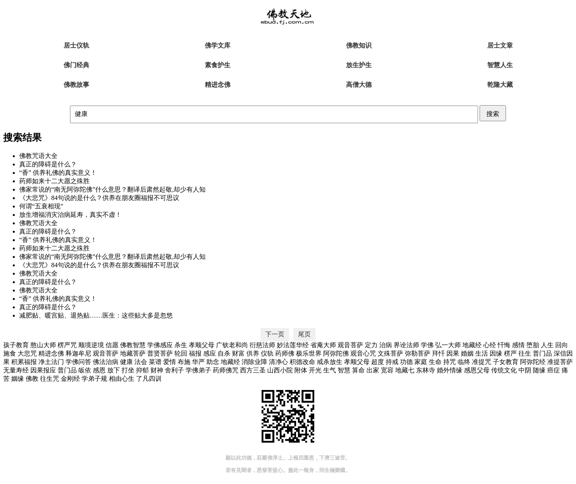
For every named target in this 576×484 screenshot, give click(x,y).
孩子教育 (16, 345)
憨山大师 (43, 345)
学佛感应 (160, 345)
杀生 (180, 345)
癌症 (553, 370)
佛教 (32, 378)
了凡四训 (149, 378)
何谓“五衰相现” (41, 206)
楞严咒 (67, 345)
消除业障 (254, 361)
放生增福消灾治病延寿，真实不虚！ (70, 214)
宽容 (387, 370)
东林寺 (425, 370)
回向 (561, 345)
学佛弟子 (198, 370)
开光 (315, 370)
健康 (126, 361)
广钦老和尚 (232, 345)
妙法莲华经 (293, 345)
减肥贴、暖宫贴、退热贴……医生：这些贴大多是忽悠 (96, 315)
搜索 (492, 113)
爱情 (169, 361)
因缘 (496, 353)
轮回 (180, 353)
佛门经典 (76, 65)
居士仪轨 (76, 45)
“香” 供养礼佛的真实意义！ (58, 172)
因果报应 (43, 370)
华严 (198, 361)
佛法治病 (105, 361)
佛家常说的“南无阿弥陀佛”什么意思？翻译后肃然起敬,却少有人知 (112, 189)
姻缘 (17, 378)
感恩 (99, 370)
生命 (435, 361)
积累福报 (24, 361)
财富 (238, 353)
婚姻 (467, 353)
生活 (481, 353)
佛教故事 (76, 84)
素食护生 (217, 65)
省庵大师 (323, 345)
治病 (385, 345)
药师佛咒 (225, 370)
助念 (212, 361)
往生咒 (49, 378)
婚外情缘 (449, 370)
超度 (377, 361)
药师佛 (284, 353)
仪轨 (267, 353)
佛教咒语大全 (38, 155)
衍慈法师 (262, 345)
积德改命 (302, 361)
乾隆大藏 (500, 84)
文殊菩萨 (390, 353)
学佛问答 (78, 361)
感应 (209, 353)
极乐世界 (309, 353)
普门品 (542, 353)
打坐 (128, 370)
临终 (464, 361)
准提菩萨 (560, 361)
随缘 (539, 370)
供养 (252, 353)
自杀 (224, 353)
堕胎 (532, 345)
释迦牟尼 (78, 353)
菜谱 (155, 361)
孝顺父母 (201, 345)
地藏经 (472, 345)
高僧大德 (359, 84)
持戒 (392, 361)
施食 (9, 353)
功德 (406, 361)
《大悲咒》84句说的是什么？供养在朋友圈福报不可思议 (99, 197)
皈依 (84, 370)
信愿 (112, 345)
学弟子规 (94, 378)
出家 (372, 370)
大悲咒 (27, 353)
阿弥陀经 (533, 361)
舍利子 (174, 370)
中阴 (524, 370)
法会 (140, 361)
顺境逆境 (91, 345)
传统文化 (504, 370)
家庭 (420, 361)
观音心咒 (363, 353)
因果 (452, 353)
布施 (184, 361)
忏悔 (504, 345)
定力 (371, 345)
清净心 (278, 361)
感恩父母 (477, 370)
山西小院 (280, 370)
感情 (518, 345)
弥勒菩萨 (417, 353)
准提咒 (481, 361)
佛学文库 (217, 45)
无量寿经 (16, 370)
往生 (524, 353)
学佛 (427, 345)
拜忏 (438, 353)
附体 (300, 370)
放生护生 (359, 65)
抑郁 (142, 370)
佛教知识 (359, 45)
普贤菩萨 (160, 353)
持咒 (449, 361)
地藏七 (404, 370)
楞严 (510, 353)
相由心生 (121, 378)
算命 (358, 370)
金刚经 (70, 378)
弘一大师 (448, 345)
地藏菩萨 (133, 353)
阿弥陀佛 (336, 353)
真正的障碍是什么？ (48, 164)
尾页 (304, 334)
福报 (195, 353)
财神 (156, 370)
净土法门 (51, 361)
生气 (329, 370)
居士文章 (500, 45)
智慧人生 (500, 65)
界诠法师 (406, 345)
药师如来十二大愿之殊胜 (54, 181)
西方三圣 (253, 370)
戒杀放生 (329, 361)
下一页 (274, 334)
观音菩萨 (350, 345)
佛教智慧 (133, 345)
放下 (113, 370)
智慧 (344, 370)
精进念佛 (217, 84)
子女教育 (505, 361)
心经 (489, 345)
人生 (547, 345)
